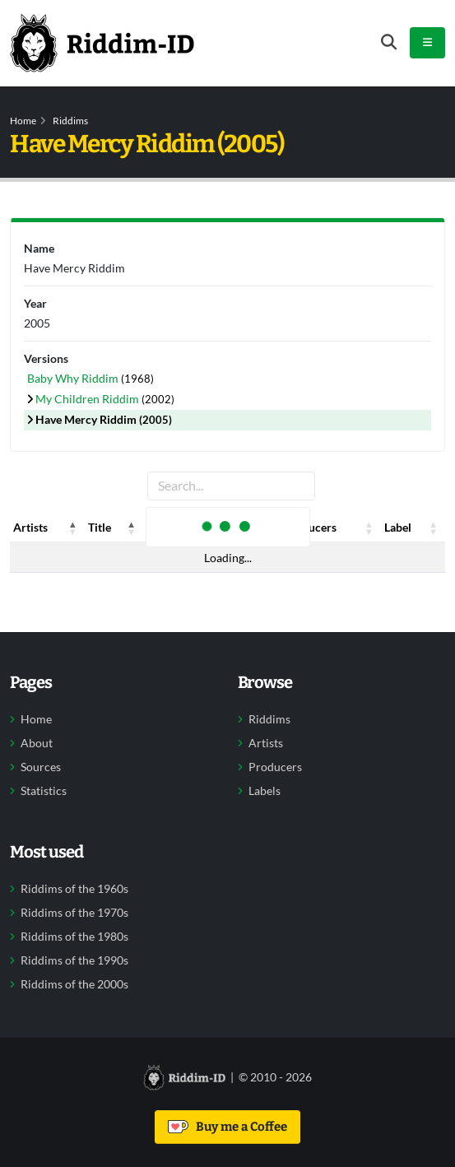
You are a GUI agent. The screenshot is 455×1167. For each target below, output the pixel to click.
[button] (73, 527)
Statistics (44, 790)
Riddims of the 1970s (74, 912)
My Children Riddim (88, 399)
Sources (41, 767)
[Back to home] (102, 42)
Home (23, 120)
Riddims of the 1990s (74, 960)
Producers (275, 767)
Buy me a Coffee (227, 1126)
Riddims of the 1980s (74, 936)
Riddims (70, 120)
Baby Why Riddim (74, 378)
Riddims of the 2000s (74, 984)
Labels (264, 790)
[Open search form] (389, 42)
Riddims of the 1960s (74, 888)
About (37, 743)
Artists (265, 743)
